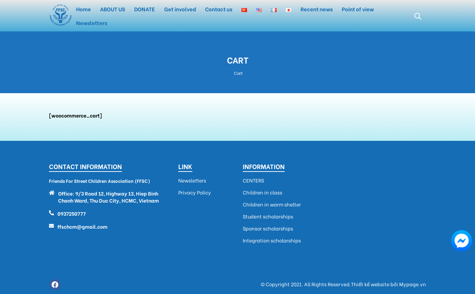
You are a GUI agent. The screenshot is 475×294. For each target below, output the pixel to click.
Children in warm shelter (272, 204)
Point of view (358, 9)
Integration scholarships (272, 240)
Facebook (55, 284)
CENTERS (253, 180)
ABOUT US (112, 9)
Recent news (317, 9)
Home (83, 9)
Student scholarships (268, 216)
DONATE (144, 9)
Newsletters (91, 22)
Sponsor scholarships (268, 228)
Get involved (180, 9)
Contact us (218, 9)
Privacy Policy (194, 192)
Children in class (262, 192)
